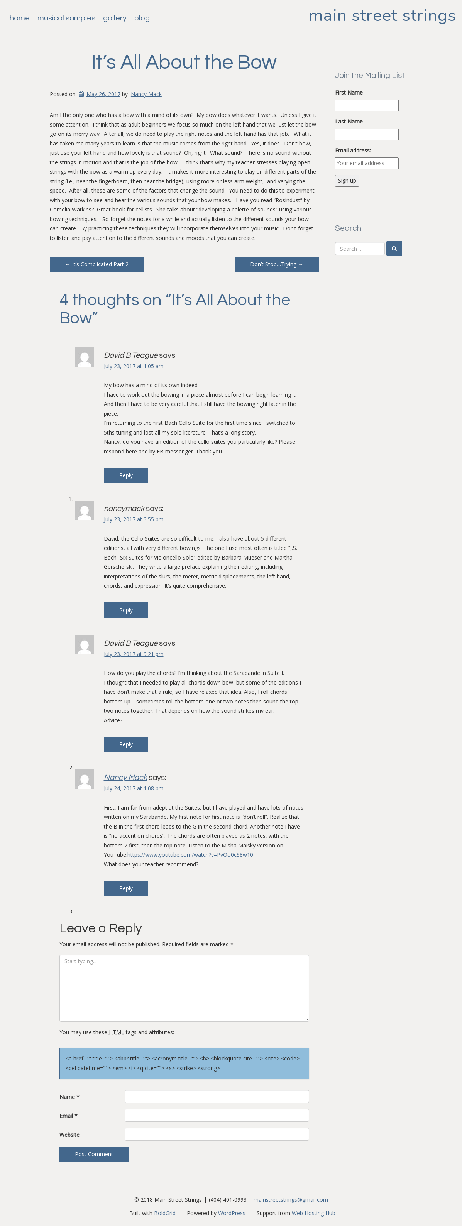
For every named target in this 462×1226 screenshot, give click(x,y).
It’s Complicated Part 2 (97, 264)
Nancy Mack (146, 94)
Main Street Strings (382, 15)
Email (68, 1115)
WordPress (231, 1213)
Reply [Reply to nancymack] (126, 610)
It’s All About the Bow (184, 62)
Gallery (115, 18)
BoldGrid (165, 1213)
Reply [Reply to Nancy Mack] (126, 888)
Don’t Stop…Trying (276, 264)
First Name (349, 92)
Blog (142, 18)
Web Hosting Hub (313, 1213)
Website (69, 1134)
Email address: (353, 150)
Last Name (349, 121)
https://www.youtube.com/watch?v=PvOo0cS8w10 (190, 854)
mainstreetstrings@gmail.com (291, 1199)
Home (20, 18)
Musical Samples (66, 18)
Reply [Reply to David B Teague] (126, 475)
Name (69, 1097)
